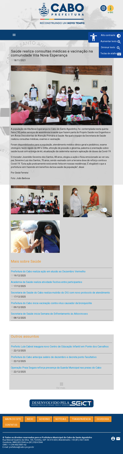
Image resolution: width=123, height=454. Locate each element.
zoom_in (119, 42)
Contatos (11, 425)
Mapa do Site (13, 419)
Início (30, 419)
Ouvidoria (103, 419)
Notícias (61, 419)
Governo (44, 419)
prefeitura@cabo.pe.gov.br (21, 447)
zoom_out (118, 48)
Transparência (81, 419)
